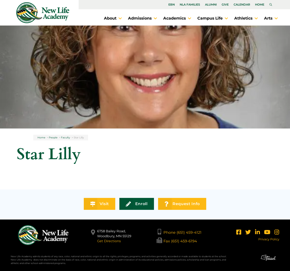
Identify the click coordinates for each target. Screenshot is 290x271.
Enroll (137, 204)
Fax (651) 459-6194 (180, 241)
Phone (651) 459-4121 (182, 232)
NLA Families (190, 4)
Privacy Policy (268, 239)
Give (225, 4)
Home (259, 4)
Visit (99, 204)
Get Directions (109, 241)
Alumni (211, 4)
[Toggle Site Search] (271, 4)
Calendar (242, 4)
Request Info (182, 204)
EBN (171, 4)
